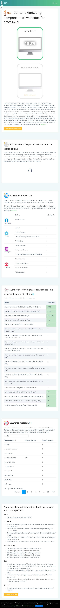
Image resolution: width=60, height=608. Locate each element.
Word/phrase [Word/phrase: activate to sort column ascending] (9, 440)
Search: (16, 436)
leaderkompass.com (28, 605)
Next (53, 492)
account (43, 125)
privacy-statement (16, 605)
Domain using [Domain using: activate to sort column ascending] (47, 440)
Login (55, 3)
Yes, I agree (39, 606)
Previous (17, 492)
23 (48, 492)
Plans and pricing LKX (11, 594)
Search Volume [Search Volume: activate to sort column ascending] (30, 440)
